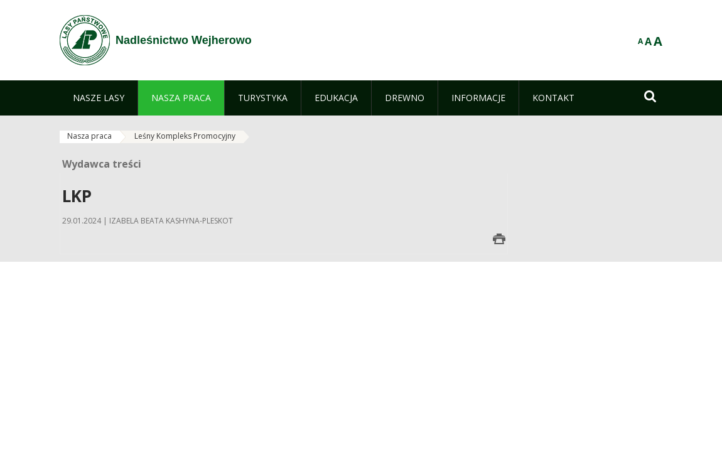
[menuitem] (98, 98)
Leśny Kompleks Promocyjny (184, 136)
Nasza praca (89, 136)
